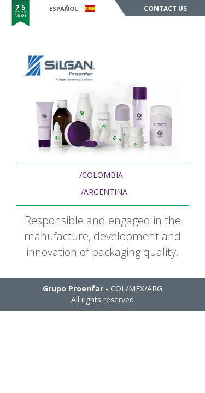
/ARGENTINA (104, 192)
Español (72, 8)
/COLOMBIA (101, 175)
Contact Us (165, 8)
